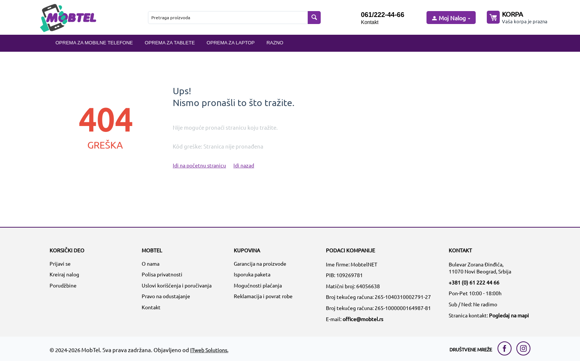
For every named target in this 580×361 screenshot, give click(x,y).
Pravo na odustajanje (166, 296)
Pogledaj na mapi (509, 315)
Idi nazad (243, 165)
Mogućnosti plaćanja (258, 285)
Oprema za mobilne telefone (94, 42)
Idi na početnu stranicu (199, 165)
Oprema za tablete (170, 42)
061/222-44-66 (382, 14)
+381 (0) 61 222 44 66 (474, 282)
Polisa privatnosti (162, 274)
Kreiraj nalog (64, 274)
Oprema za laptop (231, 42)
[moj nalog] (450, 18)
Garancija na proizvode (260, 263)
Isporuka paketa (252, 274)
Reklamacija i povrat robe (263, 296)
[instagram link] (523, 348)
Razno (274, 42)
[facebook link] (506, 348)
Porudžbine (63, 285)
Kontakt (369, 22)
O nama (150, 263)
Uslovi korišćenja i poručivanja (177, 285)
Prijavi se (60, 263)
